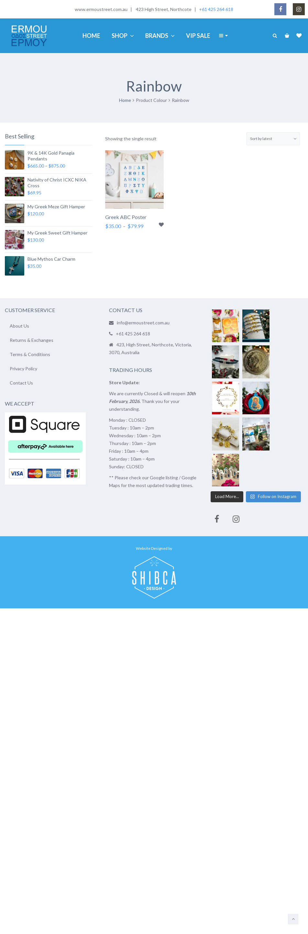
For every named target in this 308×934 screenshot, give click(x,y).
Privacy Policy (23, 368)
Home (125, 100)
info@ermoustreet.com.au (143, 322)
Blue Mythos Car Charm (51, 259)
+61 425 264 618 (216, 9)
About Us (19, 326)
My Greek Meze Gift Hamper (56, 206)
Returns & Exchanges (31, 340)
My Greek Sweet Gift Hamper (57, 232)
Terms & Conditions (30, 354)
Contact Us (21, 383)
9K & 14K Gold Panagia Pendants (51, 155)
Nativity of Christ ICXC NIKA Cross (57, 182)
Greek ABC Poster (126, 218)
